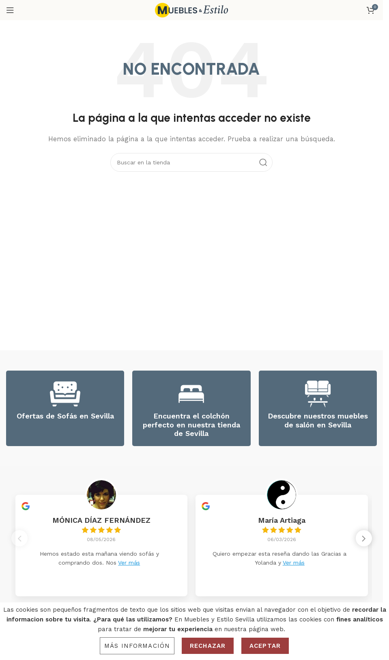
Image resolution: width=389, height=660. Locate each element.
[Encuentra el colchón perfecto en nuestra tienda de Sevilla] (191, 394)
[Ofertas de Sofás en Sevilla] (65, 394)
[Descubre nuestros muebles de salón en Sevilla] (318, 394)
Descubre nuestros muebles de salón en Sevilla (318, 420)
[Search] (191, 162)
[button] (364, 541)
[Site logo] (191, 9)
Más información (137, 645)
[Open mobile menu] (10, 10)
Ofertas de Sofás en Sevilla (65, 416)
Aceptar (265, 645)
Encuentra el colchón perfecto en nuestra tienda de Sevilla (191, 425)
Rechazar (208, 645)
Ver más (129, 562)
